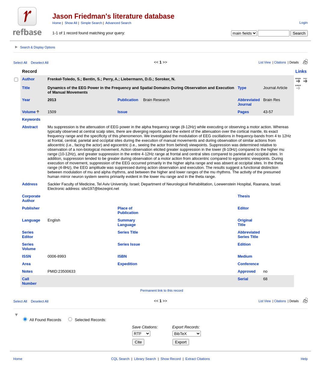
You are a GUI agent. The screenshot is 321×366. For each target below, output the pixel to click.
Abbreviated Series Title (249, 234)
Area (26, 264)
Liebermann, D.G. (137, 79)
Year (26, 100)
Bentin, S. (92, 79)
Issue (122, 112)
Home (56, 23)
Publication (128, 100)
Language (31, 220)
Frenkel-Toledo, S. (64, 79)
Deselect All (39, 62)
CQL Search (120, 359)
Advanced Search (118, 23)
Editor (243, 208)
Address (29, 184)
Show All (71, 23)
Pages (243, 112)
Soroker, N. (165, 79)
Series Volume (28, 246)
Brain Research (156, 100)
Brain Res (271, 100)
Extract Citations (197, 359)
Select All (20, 62)
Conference (248, 264)
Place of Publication (128, 210)
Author (28, 79)
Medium (245, 256)
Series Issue (129, 244)
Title (26, 87)
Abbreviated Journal (249, 102)
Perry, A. (110, 79)
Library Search (145, 359)
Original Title (245, 222)
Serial (243, 279)
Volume (28, 112)
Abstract (30, 127)
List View (264, 62)
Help (304, 359)
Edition (244, 244)
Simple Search (91, 23)
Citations (280, 62)
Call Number (29, 281)
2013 (51, 100)
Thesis (244, 196)
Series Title (128, 232)
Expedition (127, 264)
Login (303, 22)
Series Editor (27, 234)
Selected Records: (90, 320)
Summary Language (127, 222)
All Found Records (45, 320)
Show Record (170, 359)
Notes (27, 271)
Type (242, 87)
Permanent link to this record (161, 290)
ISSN (26, 256)
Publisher (30, 208)
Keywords (31, 119)
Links (301, 71)
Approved (247, 271)
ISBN (122, 256)
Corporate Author (31, 198)
